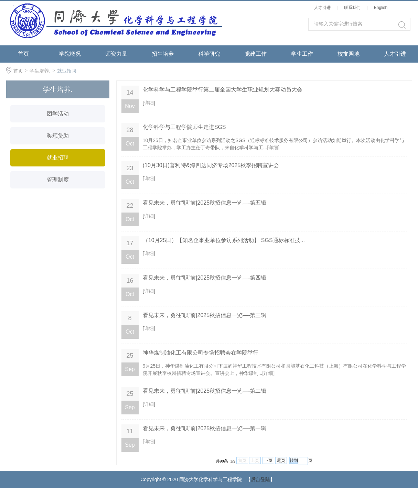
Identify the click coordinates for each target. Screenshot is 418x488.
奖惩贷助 (58, 136)
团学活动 (58, 114)
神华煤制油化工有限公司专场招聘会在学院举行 (200, 353)
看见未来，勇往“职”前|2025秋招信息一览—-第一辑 (205, 428)
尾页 (281, 460)
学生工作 (302, 54)
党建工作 (256, 54)
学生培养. (40, 71)
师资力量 (116, 54)
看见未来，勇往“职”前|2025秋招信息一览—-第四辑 (205, 278)
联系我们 (353, 7)
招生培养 (163, 54)
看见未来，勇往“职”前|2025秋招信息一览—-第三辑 (205, 315)
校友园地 (348, 54)
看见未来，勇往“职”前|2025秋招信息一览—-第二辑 (205, 391)
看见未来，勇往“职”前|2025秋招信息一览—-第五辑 (205, 203)
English (382, 7)
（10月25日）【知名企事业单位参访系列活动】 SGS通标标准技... (224, 240)
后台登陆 (260, 479)
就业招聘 (66, 71)
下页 (268, 460)
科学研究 (209, 54)
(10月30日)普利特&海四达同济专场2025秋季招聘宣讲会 (211, 165)
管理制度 (58, 180)
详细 (149, 103)
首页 (23, 54)
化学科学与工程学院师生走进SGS (184, 127)
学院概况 (70, 54)
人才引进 (323, 7)
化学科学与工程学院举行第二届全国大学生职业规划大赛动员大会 (222, 90)
